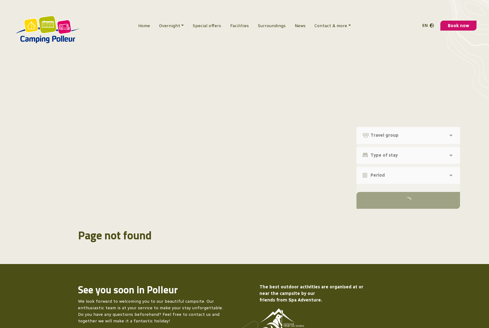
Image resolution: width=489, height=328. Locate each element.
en (425, 21)
